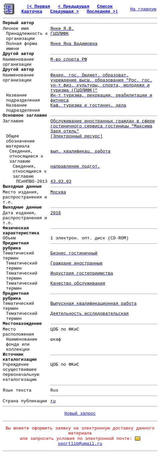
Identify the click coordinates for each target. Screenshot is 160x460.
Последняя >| (102, 11)
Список (105, 6)
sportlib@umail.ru (80, 443)
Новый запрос (80, 413)
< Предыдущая (73, 6)
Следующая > (64, 11)
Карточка (31, 11)
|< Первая (38, 6)
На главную (143, 9)
